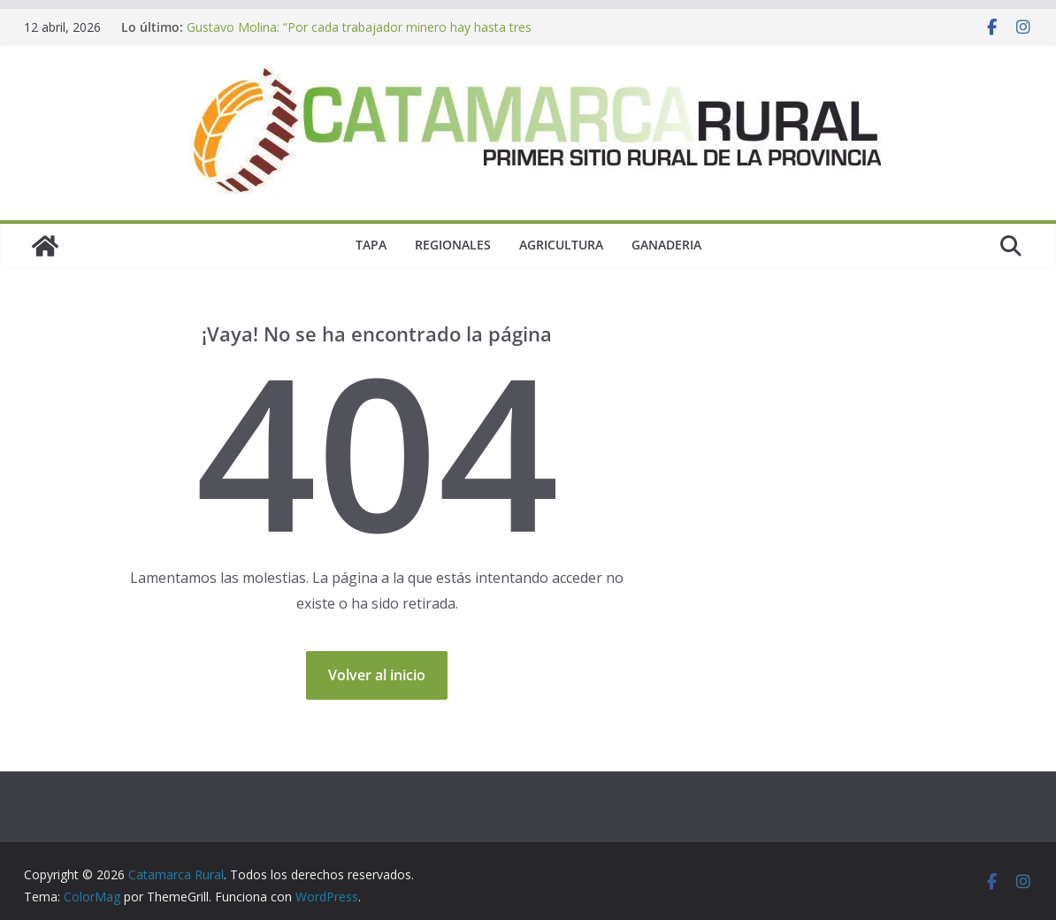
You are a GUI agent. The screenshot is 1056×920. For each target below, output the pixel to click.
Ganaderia (666, 244)
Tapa (371, 244)
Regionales (453, 244)
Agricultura (561, 244)
